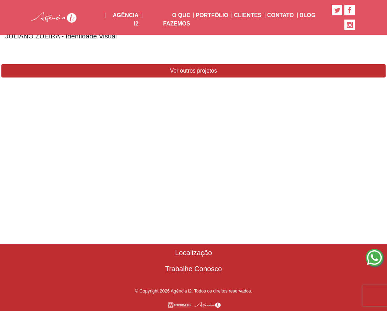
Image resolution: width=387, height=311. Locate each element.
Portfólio (212, 15)
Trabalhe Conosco (193, 269)
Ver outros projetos (193, 71)
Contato (280, 15)
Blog (307, 15)
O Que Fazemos (176, 19)
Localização (193, 253)
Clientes (248, 15)
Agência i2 (127, 19)
